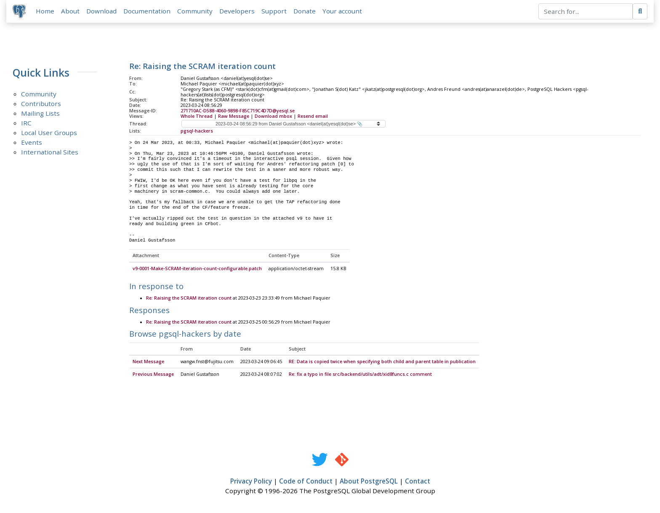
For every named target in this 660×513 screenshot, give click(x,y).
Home (45, 11)
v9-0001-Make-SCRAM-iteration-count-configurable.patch (197, 269)
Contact (417, 482)
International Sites (49, 152)
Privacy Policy (251, 482)
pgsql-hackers (197, 131)
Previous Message (153, 375)
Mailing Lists (40, 113)
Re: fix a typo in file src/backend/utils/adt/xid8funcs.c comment (360, 375)
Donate (305, 11)
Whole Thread (197, 117)
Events (31, 142)
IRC (26, 123)
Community (195, 11)
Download (102, 11)
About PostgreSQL (369, 482)
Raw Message (233, 117)
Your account (342, 11)
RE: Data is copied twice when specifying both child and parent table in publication (382, 363)
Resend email (313, 117)
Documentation (147, 11)
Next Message (148, 363)
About (70, 11)
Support (274, 11)
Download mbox (273, 117)
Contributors (41, 104)
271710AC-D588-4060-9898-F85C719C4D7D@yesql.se (238, 111)
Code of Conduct (306, 482)
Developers (237, 11)
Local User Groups (49, 133)
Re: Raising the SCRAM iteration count (189, 299)
